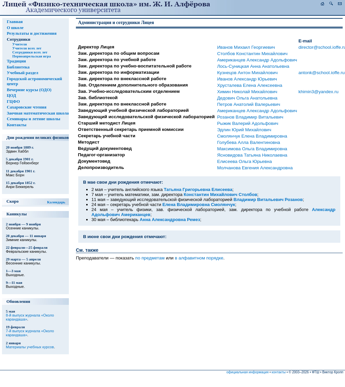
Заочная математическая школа (38, 113)
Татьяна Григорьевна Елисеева (198, 189)
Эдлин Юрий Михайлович (244, 129)
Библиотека (18, 67)
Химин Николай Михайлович (247, 91)
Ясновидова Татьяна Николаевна (252, 155)
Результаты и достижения (31, 33)
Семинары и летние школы (33, 119)
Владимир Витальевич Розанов (268, 199)
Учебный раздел (22, 72)
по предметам (150, 257)
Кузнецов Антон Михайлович (247, 72)
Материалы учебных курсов (30, 347)
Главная (15, 21)
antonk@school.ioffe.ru (322, 72)
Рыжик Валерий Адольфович (247, 123)
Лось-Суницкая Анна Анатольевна (253, 66)
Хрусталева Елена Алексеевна (249, 85)
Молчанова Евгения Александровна (255, 167)
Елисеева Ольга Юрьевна (244, 161)
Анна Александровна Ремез (170, 219)
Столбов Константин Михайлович (252, 53)
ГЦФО (13, 101)
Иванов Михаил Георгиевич (246, 47)
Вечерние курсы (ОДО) (29, 89)
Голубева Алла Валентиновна (248, 142)
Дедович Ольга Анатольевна (247, 98)
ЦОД (11, 95)
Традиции (16, 61)
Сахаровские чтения (26, 107)
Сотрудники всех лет (29, 52)
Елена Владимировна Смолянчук (198, 204)
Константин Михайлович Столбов (220, 194)
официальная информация (247, 372)
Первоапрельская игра (31, 56)
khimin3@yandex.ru (319, 91)
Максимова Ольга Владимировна (252, 148)
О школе (15, 27)
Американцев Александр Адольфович (257, 59)
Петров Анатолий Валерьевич (248, 104)
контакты (279, 372)
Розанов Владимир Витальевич (250, 117)
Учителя (19, 44)
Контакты (16, 125)
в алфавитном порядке (199, 257)
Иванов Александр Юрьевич (247, 78)
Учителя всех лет (26, 48)
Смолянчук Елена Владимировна (252, 136)
